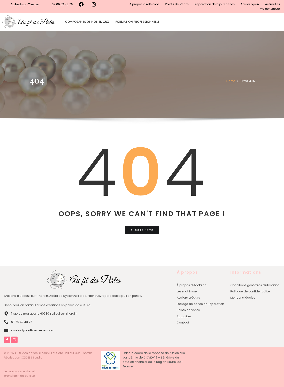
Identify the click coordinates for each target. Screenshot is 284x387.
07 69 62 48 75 (21, 322)
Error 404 (247, 81)
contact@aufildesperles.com (32, 330)
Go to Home (142, 230)
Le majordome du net (20, 371)
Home (230, 81)
